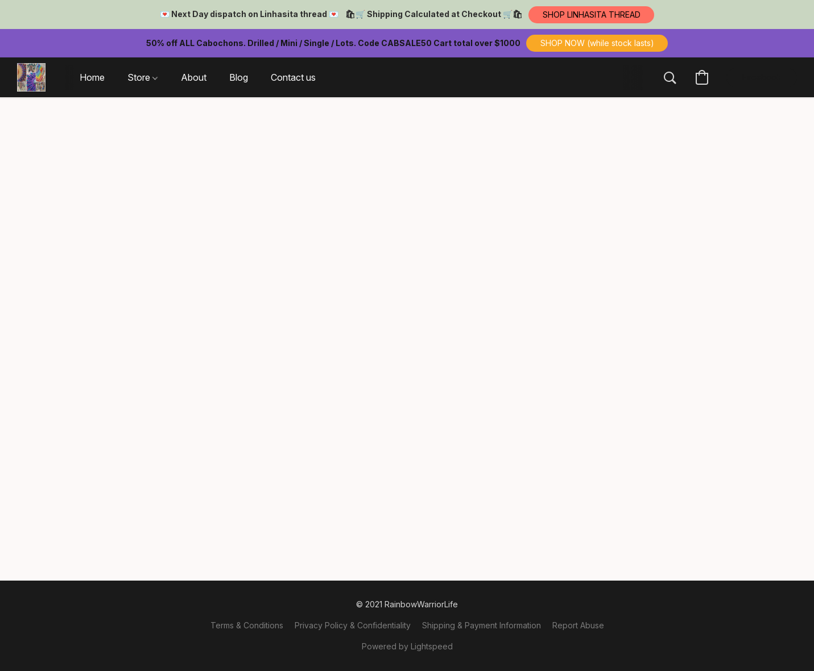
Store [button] (142, 77)
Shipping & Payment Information (481, 625)
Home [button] (92, 77)
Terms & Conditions (246, 625)
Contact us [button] (293, 77)
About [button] (193, 77)
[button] (591, 14)
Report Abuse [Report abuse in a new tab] (578, 625)
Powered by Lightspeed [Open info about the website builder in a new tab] (407, 646)
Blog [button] (238, 77)
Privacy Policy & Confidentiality (353, 625)
